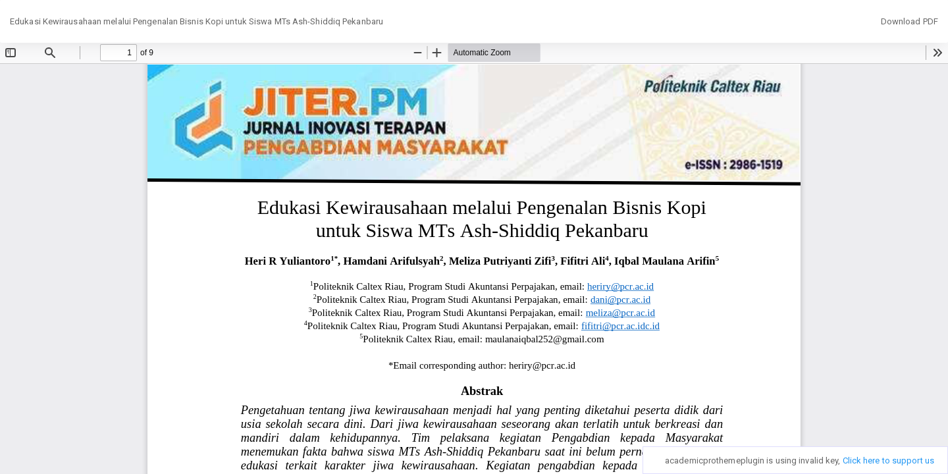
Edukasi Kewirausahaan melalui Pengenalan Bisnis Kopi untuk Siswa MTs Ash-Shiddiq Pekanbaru (196, 21)
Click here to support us (888, 460)
